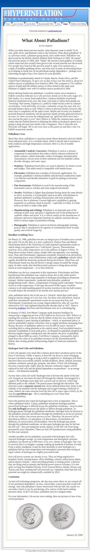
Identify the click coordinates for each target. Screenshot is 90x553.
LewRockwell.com (55, 31)
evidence (22, 308)
